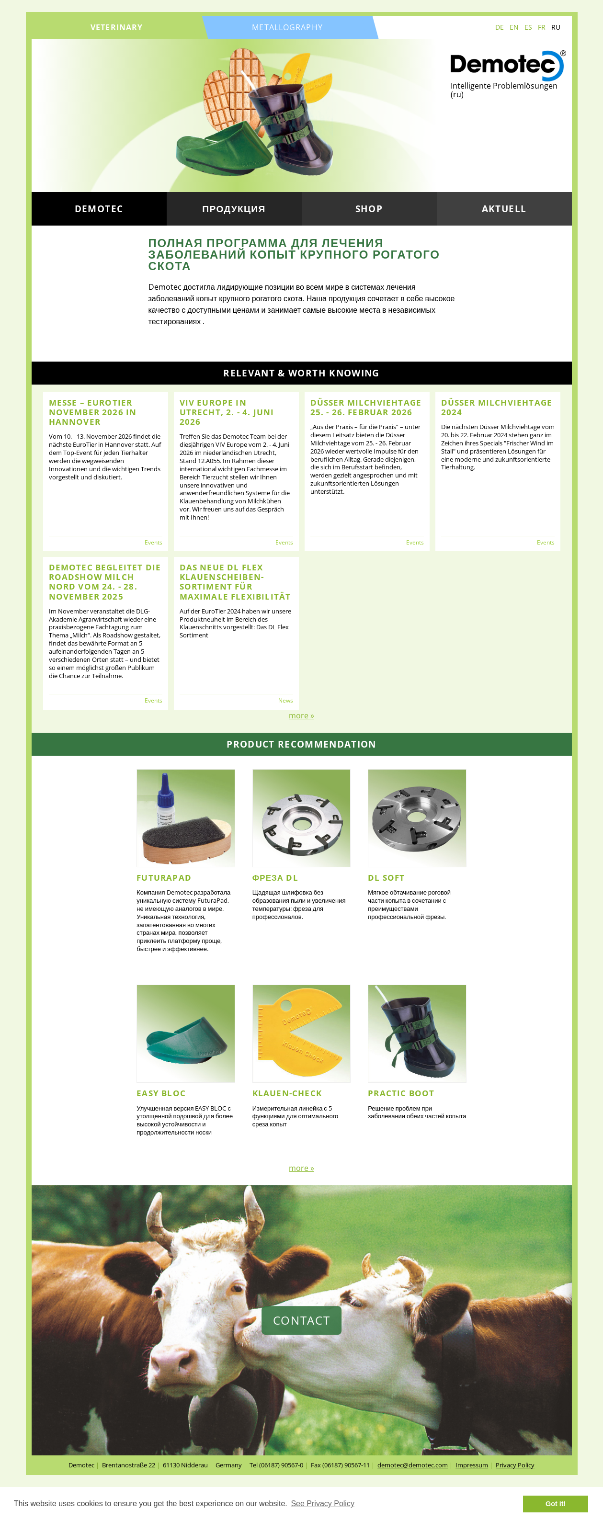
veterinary (117, 27)
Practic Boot (401, 1093)
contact (301, 1320)
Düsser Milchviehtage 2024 (497, 407)
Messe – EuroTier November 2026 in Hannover (93, 412)
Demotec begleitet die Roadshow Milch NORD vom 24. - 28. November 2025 (105, 582)
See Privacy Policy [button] (322, 1503)
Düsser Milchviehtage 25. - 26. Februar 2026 (366, 407)
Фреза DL (275, 877)
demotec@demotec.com (412, 1465)
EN (514, 27)
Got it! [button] (556, 1504)
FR (542, 27)
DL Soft (386, 877)
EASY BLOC (161, 1093)
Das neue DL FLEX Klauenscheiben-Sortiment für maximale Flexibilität (235, 582)
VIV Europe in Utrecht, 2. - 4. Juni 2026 (227, 412)
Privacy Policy (515, 1465)
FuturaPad (164, 877)
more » (301, 715)
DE (499, 27)
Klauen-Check (287, 1093)
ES (528, 27)
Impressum (471, 1465)
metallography (287, 27)
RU (555, 27)
